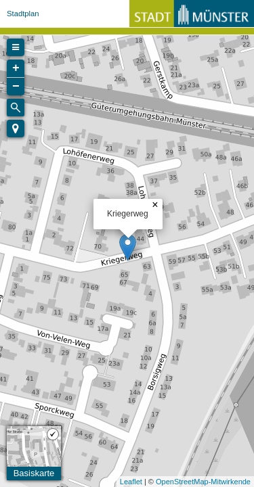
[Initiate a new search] (15, 107)
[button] (15, 128)
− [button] (16, 86)
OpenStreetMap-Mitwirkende (203, 482)
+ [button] (16, 68)
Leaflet (131, 482)
